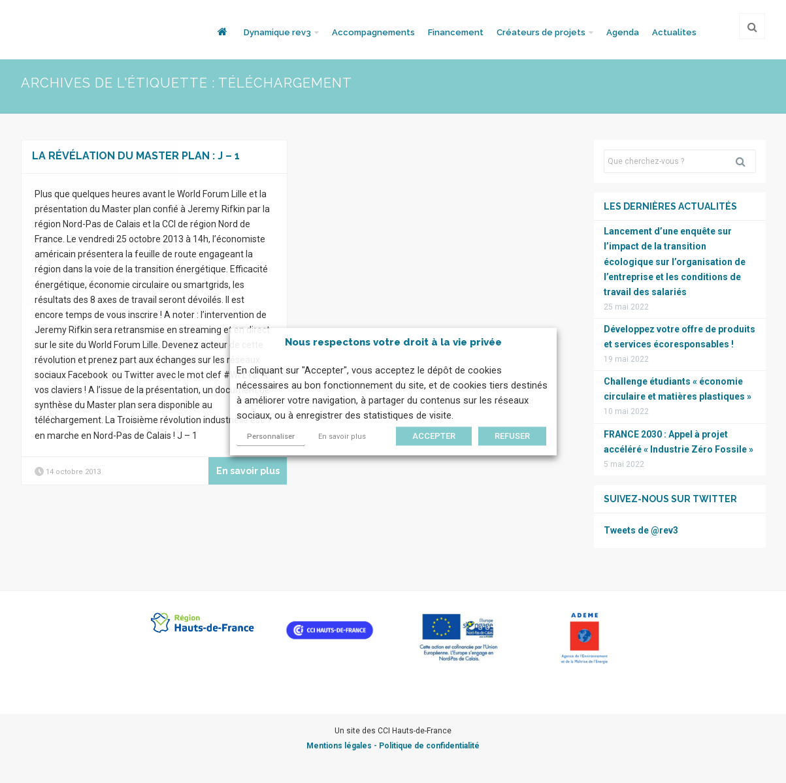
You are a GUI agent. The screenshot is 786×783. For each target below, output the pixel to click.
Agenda (622, 32)
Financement (455, 32)
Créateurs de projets (541, 32)
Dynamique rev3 (277, 32)
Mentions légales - (342, 745)
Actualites (674, 32)
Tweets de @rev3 (641, 530)
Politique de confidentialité (429, 745)
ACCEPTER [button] (433, 436)
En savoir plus (342, 436)
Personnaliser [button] (271, 436)
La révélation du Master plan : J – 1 (136, 156)
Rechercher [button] (745, 161)
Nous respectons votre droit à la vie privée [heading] (393, 342)
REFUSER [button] (512, 436)
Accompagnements (373, 32)
